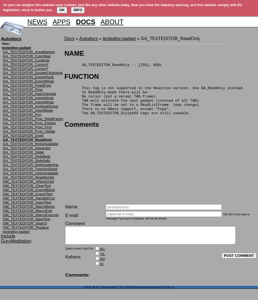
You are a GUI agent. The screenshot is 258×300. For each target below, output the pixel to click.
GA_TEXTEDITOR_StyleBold (26, 156)
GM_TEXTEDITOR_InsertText (27, 202)
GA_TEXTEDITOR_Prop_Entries (29, 123)
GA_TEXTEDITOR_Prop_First (27, 127)
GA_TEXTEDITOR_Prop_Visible (29, 131)
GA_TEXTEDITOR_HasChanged (29, 94)
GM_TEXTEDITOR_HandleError (29, 198)
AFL (102, 252)
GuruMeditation (16, 241)
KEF (102, 262)
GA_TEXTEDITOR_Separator (27, 148)
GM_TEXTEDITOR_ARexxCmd (28, 181)
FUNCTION (81, 77)
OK (62, 10)
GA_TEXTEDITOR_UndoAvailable (30, 173)
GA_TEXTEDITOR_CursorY (25, 69)
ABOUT (112, 22)
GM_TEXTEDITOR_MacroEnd (27, 211)
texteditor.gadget (16, 232)
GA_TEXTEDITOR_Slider (23, 152)
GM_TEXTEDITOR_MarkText (26, 219)
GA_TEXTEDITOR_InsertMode (28, 110)
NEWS (37, 22)
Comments (81, 131)
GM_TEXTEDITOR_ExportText (28, 194)
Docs (69, 38)
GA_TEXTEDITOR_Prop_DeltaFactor (33, 119)
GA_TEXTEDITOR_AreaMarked (29, 52)
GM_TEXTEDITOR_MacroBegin (29, 206)
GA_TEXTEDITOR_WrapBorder (28, 177)
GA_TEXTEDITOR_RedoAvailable (30, 144)
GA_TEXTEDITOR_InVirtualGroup (30, 106)
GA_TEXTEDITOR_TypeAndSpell (30, 169)
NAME (74, 53)
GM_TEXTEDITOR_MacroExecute (31, 215)
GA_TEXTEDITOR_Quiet (23, 135)
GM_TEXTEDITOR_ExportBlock (29, 190)
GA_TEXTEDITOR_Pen (22, 115)
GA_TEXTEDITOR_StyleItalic (26, 160)
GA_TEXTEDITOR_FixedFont (27, 85)
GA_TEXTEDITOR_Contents (26, 60)
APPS (61, 22)
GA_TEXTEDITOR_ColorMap (27, 56)
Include (8, 236)
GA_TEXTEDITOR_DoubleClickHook (33, 73)
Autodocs (88, 38)
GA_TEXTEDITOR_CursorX (25, 64)
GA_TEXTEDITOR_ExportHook (28, 77)
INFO (77, 10)
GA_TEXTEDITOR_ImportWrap (28, 102)
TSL (102, 257)
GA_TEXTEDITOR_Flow (23, 89)
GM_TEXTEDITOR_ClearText (27, 186)
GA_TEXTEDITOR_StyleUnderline (30, 165)
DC (102, 267)
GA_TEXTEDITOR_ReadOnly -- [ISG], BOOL (113, 65)
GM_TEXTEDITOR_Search (25, 223)
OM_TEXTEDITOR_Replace (26, 227)
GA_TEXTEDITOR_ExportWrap (28, 81)
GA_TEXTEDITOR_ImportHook (28, 98)
